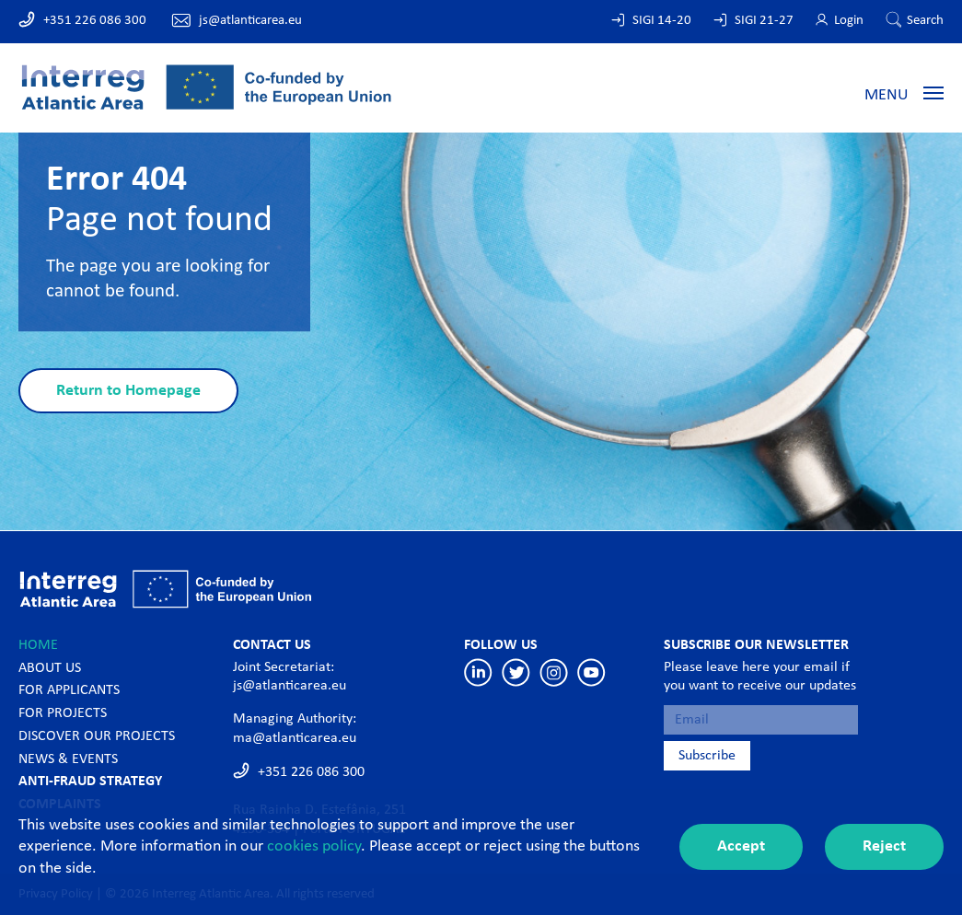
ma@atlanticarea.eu (294, 738)
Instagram (553, 672)
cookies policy (314, 846)
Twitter (516, 672)
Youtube (591, 672)
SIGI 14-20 (661, 21)
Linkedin (478, 672)
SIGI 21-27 (764, 21)
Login (848, 21)
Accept (741, 846)
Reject (884, 846)
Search (925, 21)
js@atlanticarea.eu (250, 21)
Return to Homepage (128, 391)
